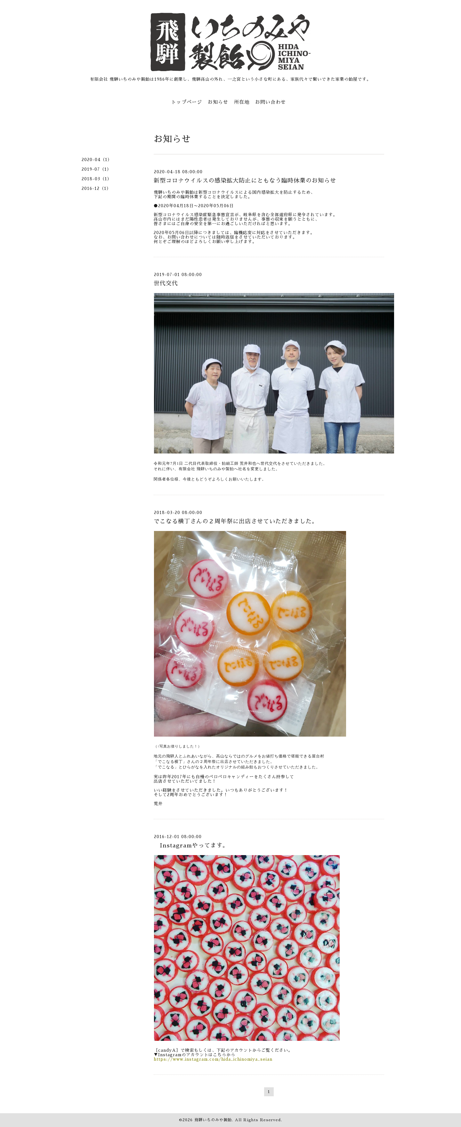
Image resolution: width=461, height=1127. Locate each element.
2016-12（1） (96, 188)
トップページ (186, 102)
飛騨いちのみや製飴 (213, 1120)
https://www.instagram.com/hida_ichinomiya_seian (213, 1059)
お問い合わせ (270, 102)
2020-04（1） (97, 160)
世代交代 (166, 283)
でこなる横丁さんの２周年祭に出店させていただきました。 (236, 521)
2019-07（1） (96, 169)
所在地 (241, 102)
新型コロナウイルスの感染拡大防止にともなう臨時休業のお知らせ (245, 181)
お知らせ (218, 102)
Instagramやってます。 (191, 845)
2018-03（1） (97, 179)
